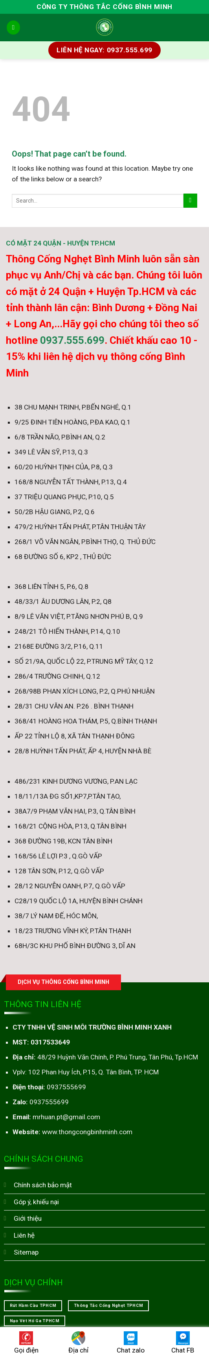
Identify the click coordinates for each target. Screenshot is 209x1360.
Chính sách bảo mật (43, 1185)
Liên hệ (24, 1235)
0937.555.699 (72, 340)
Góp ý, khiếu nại (36, 1202)
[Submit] (190, 201)
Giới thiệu (28, 1218)
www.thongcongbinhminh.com (87, 1132)
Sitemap (26, 1252)
